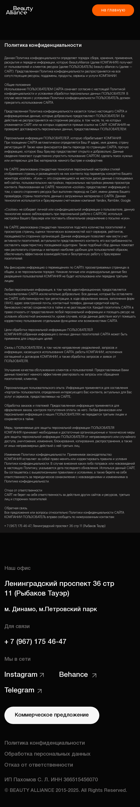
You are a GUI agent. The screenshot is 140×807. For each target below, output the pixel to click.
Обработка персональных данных (47, 754)
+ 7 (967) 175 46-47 (35, 642)
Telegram (19, 690)
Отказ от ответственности (38, 765)
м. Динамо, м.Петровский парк (50, 609)
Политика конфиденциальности (44, 743)
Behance (73, 675)
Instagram (21, 675)
